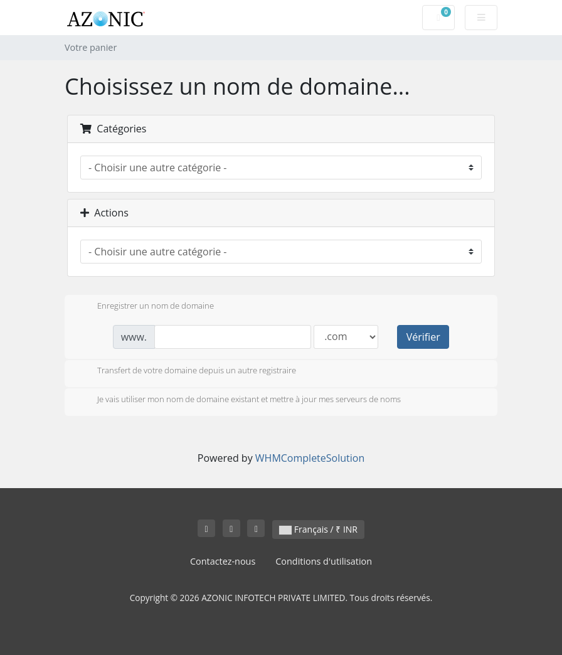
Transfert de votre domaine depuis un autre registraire (186, 371)
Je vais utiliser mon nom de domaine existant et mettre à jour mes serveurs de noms (239, 400)
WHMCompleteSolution (309, 458)
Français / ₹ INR (318, 529)
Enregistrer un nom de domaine (145, 307)
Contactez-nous (222, 561)
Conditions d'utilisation (323, 561)
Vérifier (423, 337)
